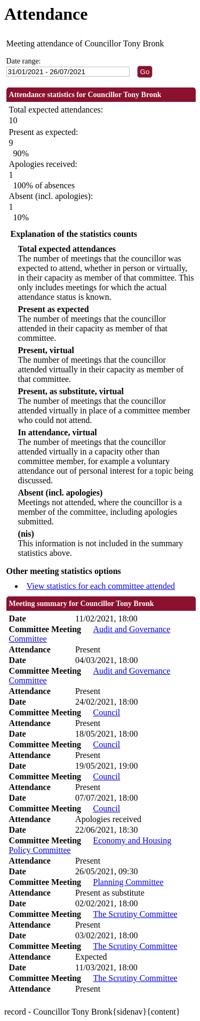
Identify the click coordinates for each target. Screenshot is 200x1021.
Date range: (23, 61)
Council (106, 712)
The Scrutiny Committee (135, 914)
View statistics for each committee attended (101, 586)
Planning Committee (128, 882)
